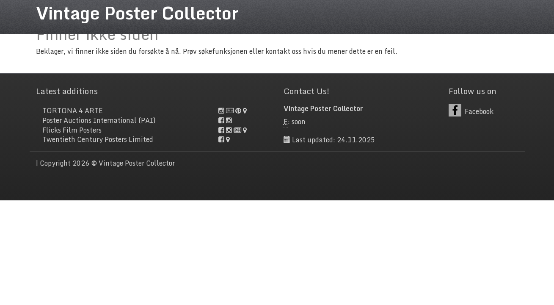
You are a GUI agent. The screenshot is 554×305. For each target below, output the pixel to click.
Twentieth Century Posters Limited (97, 139)
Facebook (471, 110)
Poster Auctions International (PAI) (99, 120)
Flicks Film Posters (72, 130)
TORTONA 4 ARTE (72, 110)
